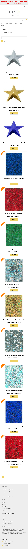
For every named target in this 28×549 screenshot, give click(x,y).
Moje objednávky (6, 491)
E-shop (4, 504)
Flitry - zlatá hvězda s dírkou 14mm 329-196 (14, 107)
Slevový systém (6, 519)
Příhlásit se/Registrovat (8, 489)
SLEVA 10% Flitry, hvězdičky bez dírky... (14, 355)
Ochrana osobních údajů (8, 496)
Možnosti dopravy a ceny (8, 517)
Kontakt (4, 510)
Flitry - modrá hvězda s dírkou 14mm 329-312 (14, 142)
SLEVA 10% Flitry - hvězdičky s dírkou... (14, 178)
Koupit (14, 77)
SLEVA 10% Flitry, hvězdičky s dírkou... (14, 213)
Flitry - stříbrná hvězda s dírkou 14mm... (14, 72)
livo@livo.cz (6, 545)
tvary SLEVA (20, 23)
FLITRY (15, 23)
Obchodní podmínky (7, 516)
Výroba (4, 506)
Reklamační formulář (7, 523)
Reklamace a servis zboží (8, 521)
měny (25, 6)
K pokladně (5, 494)
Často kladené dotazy (7, 508)
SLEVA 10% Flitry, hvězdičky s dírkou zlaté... (14, 319)
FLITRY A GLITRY (9, 23)
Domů (2, 23)
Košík (4, 493)
